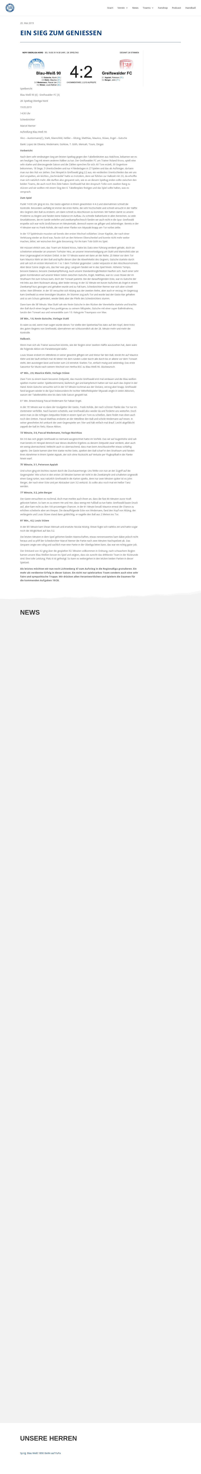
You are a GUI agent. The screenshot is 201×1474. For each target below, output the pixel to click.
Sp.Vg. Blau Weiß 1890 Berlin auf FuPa (40, 1453)
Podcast (176, 8)
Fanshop (163, 8)
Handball (190, 8)
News (135, 8)
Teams (147, 8)
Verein (121, 8)
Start (110, 8)
